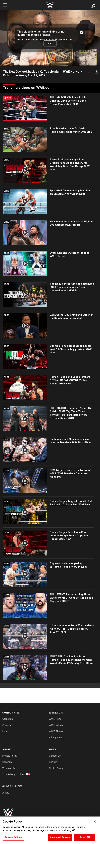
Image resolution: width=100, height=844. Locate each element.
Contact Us (55, 755)
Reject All (85, 837)
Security (53, 762)
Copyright (7, 762)
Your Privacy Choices (13, 774)
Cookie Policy (56, 768)
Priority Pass (55, 737)
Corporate (7, 719)
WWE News (55, 719)
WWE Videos (56, 725)
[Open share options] (96, 71)
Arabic (5, 792)
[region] (50, 830)
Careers (6, 725)
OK (50, 43)
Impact (5, 731)
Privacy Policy (9, 755)
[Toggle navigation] (4, 5)
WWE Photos (56, 731)
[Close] (94, 821)
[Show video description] (89, 71)
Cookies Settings (13, 837)
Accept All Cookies (60, 837)
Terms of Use (9, 768)
